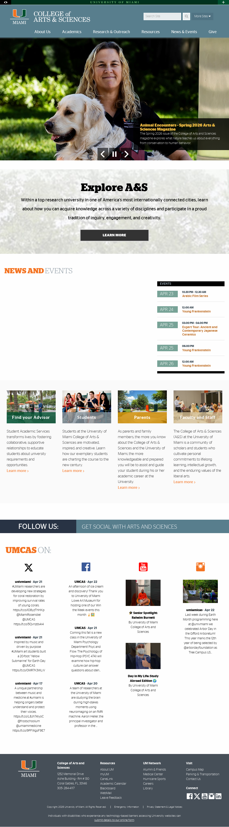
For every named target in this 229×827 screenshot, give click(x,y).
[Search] (186, 16)
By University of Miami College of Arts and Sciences (143, 627)
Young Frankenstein (196, 311)
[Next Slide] (126, 154)
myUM (104, 774)
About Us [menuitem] (42, 32)
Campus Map (195, 769)
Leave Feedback (111, 798)
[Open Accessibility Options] (5, 2)
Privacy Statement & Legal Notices (164, 807)
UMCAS (79, 582)
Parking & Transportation (202, 774)
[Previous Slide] (103, 154)
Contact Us (193, 779)
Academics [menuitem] (71, 32)
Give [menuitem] (212, 32)
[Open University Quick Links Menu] (223, 2)
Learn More (114, 235)
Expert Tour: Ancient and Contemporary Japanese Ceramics (200, 331)
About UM (107, 769)
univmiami (23, 582)
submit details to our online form (114, 820)
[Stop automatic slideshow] (114, 154)
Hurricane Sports (154, 779)
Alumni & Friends (154, 769)
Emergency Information (126, 807)
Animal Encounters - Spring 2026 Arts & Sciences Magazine (177, 127)
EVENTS (38, 271)
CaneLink (106, 779)
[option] (114, 99)
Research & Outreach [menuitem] (111, 32)
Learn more (17, 471)
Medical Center (153, 774)
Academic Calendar (113, 784)
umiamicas (194, 610)
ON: (28, 551)
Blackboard (107, 788)
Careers (148, 784)
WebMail (106, 793)
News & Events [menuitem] (184, 32)
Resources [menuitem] (151, 32)
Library (148, 788)
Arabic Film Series (195, 296)
